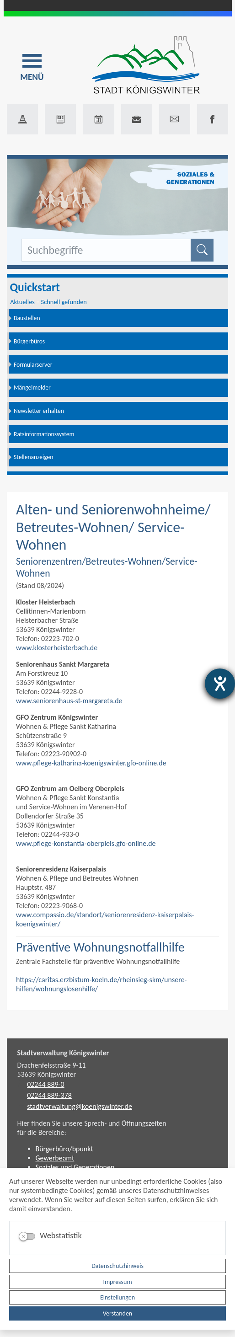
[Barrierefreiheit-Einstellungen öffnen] (220, 683)
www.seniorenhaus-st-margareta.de (69, 700)
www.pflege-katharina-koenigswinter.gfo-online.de (91, 763)
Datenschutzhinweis (117, 1266)
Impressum (117, 1282)
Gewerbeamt (55, 1158)
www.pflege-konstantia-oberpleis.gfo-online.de (86, 843)
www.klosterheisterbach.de (56, 647)
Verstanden (117, 1313)
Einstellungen (117, 1297)
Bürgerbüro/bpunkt (64, 1148)
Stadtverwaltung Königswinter (63, 1052)
